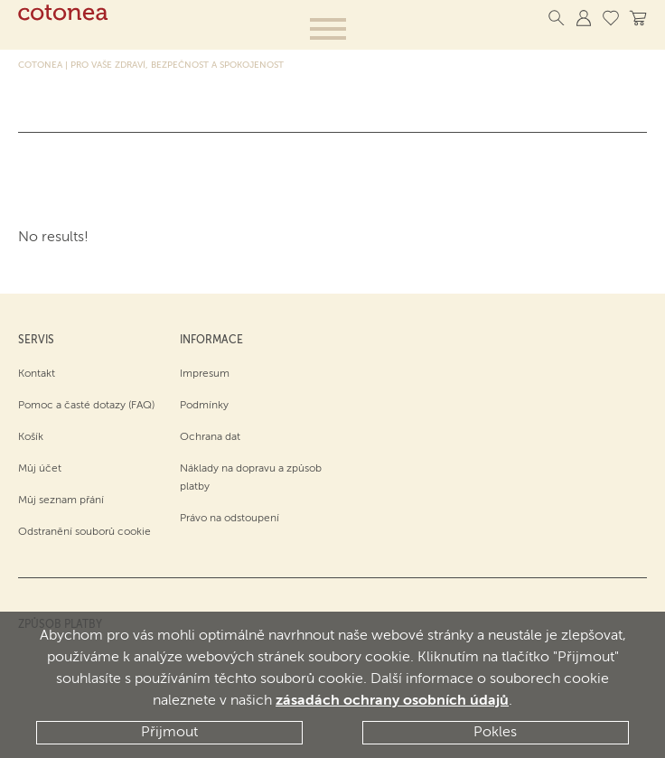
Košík (30, 437)
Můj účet (39, 468)
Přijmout (169, 732)
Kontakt (36, 374)
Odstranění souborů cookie (84, 532)
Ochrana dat (210, 437)
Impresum (204, 374)
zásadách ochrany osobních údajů (392, 701)
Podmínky (204, 405)
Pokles (495, 732)
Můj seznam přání (61, 500)
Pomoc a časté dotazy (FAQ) (86, 405)
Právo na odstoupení (229, 518)
